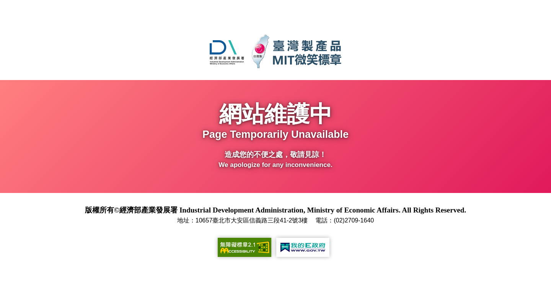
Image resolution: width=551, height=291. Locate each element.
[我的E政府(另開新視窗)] (302, 247)
